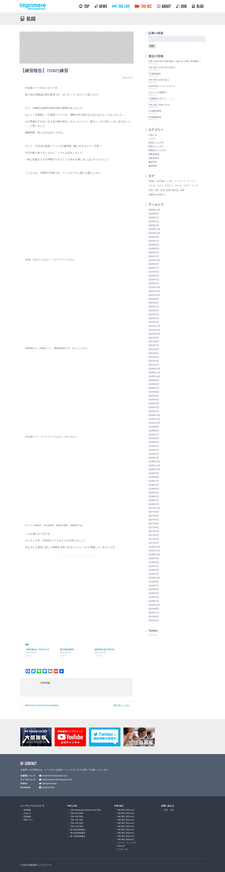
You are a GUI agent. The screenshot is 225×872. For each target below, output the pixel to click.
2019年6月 (153, 438)
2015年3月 (153, 597)
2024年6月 (153, 244)
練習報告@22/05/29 (104, 649)
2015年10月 (154, 577)
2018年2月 (153, 500)
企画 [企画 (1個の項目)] (150, 190)
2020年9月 (153, 380)
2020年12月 (154, 368)
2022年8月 (153, 302)
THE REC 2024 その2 (159, 105)
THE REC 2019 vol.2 (125, 836)
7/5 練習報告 (154, 73)
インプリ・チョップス (126, 843)
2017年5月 (153, 527)
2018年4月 (153, 492)
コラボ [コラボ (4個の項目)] (151, 185)
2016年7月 (153, 566)
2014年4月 (153, 620)
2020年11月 (154, 372)
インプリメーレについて (32, 806)
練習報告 (152, 165)
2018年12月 (154, 461)
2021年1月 (153, 364)
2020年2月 (153, 407)
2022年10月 (154, 295)
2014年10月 (154, 605)
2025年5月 (153, 221)
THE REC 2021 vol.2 (125, 823)
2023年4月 (153, 275)
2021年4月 (153, 357)
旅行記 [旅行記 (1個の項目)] (175, 190)
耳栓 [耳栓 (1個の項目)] (182, 190)
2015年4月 (153, 593)
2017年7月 (153, 519)
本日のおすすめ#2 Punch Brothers (41, 705)
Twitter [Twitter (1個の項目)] (151, 181)
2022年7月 (153, 306)
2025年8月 (153, 213)
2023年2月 (153, 279)
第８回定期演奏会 (77, 833)
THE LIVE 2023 (76, 813)
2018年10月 (154, 469)
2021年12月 (154, 326)
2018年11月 (154, 465)
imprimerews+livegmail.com (57, 779)
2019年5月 (153, 442)
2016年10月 (154, 554)
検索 (152, 46)
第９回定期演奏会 (77, 830)
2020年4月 (153, 399)
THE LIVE (72, 806)
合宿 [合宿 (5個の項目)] (162, 190)
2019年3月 (153, 450)
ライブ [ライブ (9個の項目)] (194, 185)
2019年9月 (153, 426)
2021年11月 (154, 330)
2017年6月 (153, 523)
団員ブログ (28, 820)
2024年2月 (153, 252)
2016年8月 (153, 562)
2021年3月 (153, 361)
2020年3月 (153, 403)
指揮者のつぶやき (157, 150)
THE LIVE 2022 (76, 816)
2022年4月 (153, 314)
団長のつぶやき (156, 146)
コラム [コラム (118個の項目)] (160, 185)
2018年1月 (153, 504)
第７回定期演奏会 (77, 836)
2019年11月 (154, 419)
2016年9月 (153, 558)
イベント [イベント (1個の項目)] (191, 181)
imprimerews (48, 787)
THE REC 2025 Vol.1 (158, 80)
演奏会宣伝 (153, 158)
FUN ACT (121, 846)
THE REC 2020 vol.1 (125, 833)
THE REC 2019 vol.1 (125, 839)
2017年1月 (153, 543)
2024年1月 (153, 256)
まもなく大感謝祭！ (158, 92)
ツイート (152, 635)
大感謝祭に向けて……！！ (161, 98)
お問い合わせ (167, 806)
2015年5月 (153, 589)
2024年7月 (153, 241)
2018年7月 (153, 481)
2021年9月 (153, 337)
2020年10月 (154, 376)
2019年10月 (154, 423)
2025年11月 (154, 210)
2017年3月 (153, 535)
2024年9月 (153, 237)
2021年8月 (153, 341)
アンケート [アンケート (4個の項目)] (180, 181)
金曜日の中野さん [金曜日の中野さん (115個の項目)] (157, 194)
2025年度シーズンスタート (161, 86)
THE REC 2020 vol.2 (125, 830)
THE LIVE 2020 (76, 823)
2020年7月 (153, 388)
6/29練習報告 (154, 117)
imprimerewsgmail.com (54, 776)
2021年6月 (153, 349)
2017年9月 (153, 512)
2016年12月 (154, 547)
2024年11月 (154, 229)
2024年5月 (153, 248)
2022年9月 (153, 299)
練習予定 (152, 162)
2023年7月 (153, 268)
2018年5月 (153, 488)
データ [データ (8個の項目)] (178, 185)
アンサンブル (122, 849)
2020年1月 (153, 411)
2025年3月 (153, 225)
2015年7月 (153, 585)
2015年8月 (153, 581)
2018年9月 (153, 473)
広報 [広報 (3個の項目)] (168, 190)
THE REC (119, 806)
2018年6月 (153, 485)
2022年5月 (153, 310)
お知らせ (152, 135)
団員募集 (27, 816)
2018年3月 (153, 496)
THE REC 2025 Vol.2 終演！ (162, 67)
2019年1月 (153, 457)
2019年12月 (154, 415)
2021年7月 (153, 345)
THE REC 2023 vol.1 (125, 816)
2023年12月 (154, 260)
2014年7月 (153, 612)
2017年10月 (154, 508)
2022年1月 (153, 322)
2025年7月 (153, 217)
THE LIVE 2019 (76, 826)
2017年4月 (153, 531)
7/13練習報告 (154, 111)
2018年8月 (153, 477)
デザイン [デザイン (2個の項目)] (169, 185)
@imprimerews (49, 783)
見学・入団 (168, 810)
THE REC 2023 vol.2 (125, 813)
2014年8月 (153, 608)
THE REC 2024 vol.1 (125, 810)
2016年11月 (154, 550)
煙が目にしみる (121, 705)
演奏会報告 (153, 154)
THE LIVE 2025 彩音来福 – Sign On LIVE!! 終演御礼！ (174, 61)
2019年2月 (153, 454)
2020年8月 (153, 384)
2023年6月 (153, 272)
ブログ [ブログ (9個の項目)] (186, 185)
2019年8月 (153, 430)
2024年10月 (154, 233)
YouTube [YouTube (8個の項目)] (160, 181)
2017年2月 (153, 539)
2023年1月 (153, 283)
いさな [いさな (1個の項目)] (170, 181)
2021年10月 (154, 334)
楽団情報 (27, 810)
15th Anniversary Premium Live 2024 (85, 810)
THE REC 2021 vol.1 (125, 826)
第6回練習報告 (67, 649)
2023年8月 (153, 264)
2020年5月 (153, 396)
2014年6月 (153, 616)
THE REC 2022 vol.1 (125, 820)
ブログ (151, 138)
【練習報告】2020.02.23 (37, 649)
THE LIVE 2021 (76, 820)
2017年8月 (153, 515)
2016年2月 (153, 574)
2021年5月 (153, 353)
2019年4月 (153, 446)
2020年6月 (153, 392)
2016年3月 (153, 570)
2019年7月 (153, 434)
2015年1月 (153, 601)
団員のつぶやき (156, 142)
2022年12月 (154, 287)
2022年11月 (154, 291)
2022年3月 (153, 318)
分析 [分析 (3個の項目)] (156, 190)
